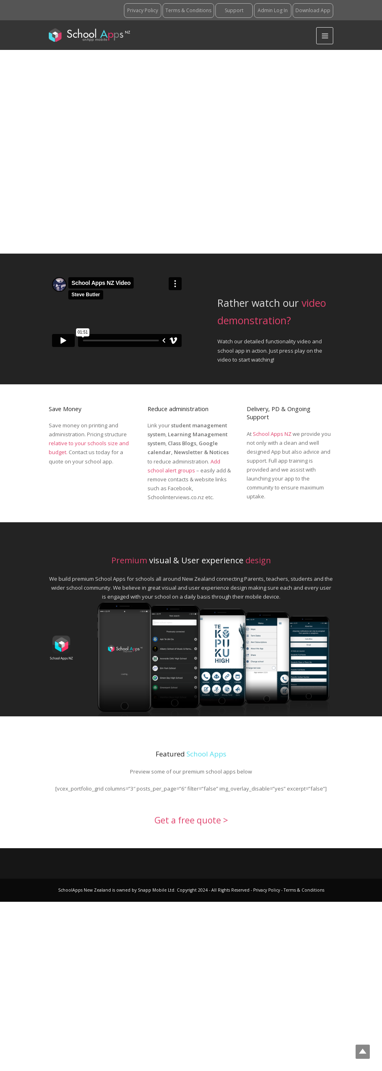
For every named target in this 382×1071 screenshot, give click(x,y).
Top (363, 1052)
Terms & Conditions (303, 890)
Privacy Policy (267, 890)
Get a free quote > (191, 820)
